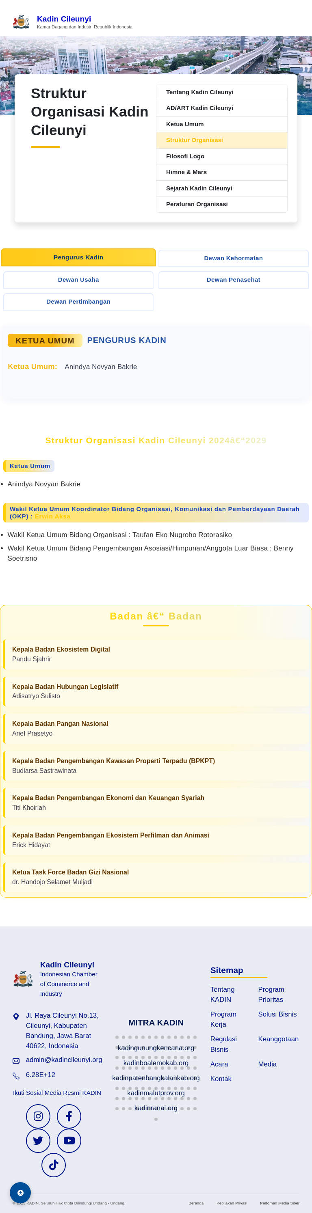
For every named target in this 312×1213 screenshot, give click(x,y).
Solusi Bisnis (277, 1014)
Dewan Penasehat (233, 279)
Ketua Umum (185, 124)
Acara (219, 1064)
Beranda (196, 1203)
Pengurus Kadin (79, 257)
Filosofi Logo (185, 156)
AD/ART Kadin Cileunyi (199, 107)
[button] (117, 1037)
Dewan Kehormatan (233, 258)
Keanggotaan (278, 1039)
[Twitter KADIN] (38, 1141)
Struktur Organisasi (194, 139)
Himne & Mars (186, 171)
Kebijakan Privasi (232, 1203)
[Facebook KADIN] (69, 1116)
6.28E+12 (40, 1075)
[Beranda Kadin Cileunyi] (72, 22)
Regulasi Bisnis (223, 1044)
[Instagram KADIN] (38, 1116)
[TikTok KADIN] (53, 1165)
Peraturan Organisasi (197, 204)
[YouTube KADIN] (69, 1141)
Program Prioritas (271, 995)
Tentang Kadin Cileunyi (200, 91)
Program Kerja (223, 1019)
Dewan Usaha (78, 279)
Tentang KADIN (222, 995)
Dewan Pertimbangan (78, 301)
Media (267, 1064)
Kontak (221, 1079)
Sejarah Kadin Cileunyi (199, 188)
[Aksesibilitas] (20, 1192)
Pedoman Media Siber (279, 1203)
